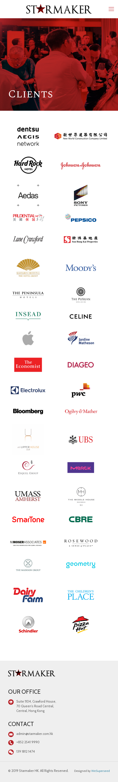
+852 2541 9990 (28, 742)
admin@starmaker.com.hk (34, 734)
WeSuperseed (100, 771)
